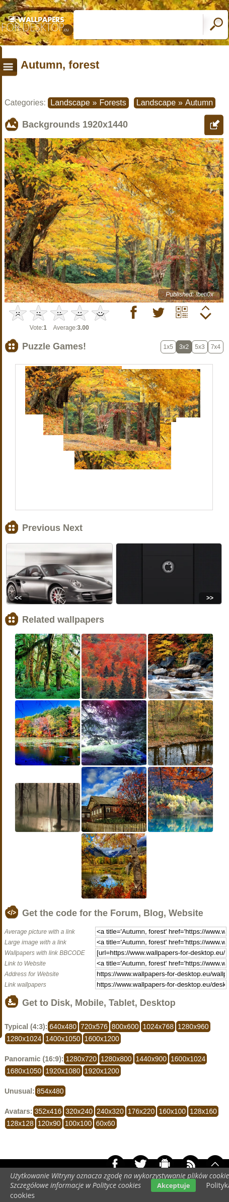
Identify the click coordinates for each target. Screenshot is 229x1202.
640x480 (63, 1027)
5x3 (199, 346)
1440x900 (151, 1059)
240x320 (110, 1111)
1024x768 (158, 1027)
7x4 (215, 346)
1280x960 (193, 1027)
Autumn (199, 102)
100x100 (78, 1123)
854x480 (50, 1091)
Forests (112, 102)
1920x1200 (102, 1071)
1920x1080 (62, 1071)
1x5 (168, 346)
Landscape (70, 102)
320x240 (79, 1111)
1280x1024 (24, 1039)
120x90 (49, 1123)
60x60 (105, 1123)
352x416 (48, 1111)
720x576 (94, 1027)
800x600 (125, 1027)
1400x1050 (62, 1039)
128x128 (20, 1123)
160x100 (172, 1111)
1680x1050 (24, 1071)
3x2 (184, 346)
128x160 (203, 1111)
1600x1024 (188, 1059)
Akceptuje (173, 1185)
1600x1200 (102, 1039)
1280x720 (81, 1059)
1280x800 (116, 1059)
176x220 (141, 1111)
